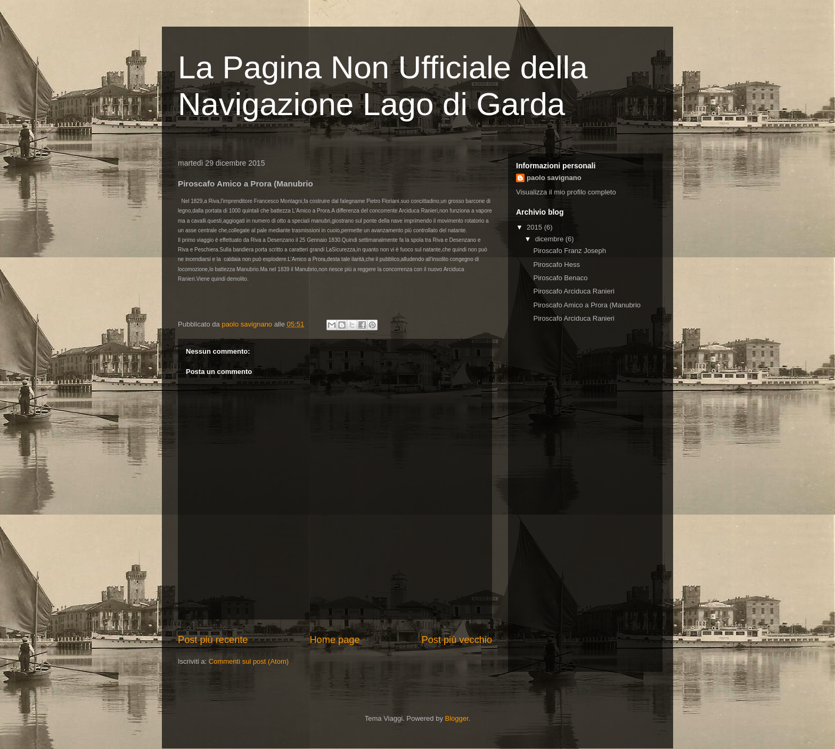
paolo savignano (554, 178)
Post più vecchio (457, 639)
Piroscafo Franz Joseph (569, 251)
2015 (535, 227)
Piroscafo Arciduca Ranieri (573, 291)
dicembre (550, 239)
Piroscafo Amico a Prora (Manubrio (587, 305)
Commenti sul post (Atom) (249, 661)
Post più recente (213, 639)
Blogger (457, 718)
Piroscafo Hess (556, 264)
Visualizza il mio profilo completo (566, 192)
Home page (334, 639)
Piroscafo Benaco (560, 278)
